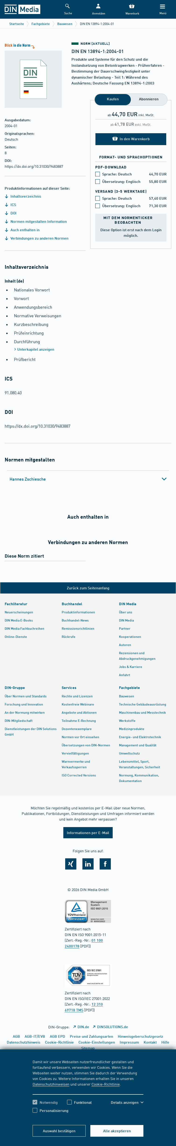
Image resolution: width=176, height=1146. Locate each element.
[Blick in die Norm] (30, 75)
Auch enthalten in (22, 229)
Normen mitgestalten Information (36, 221)
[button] (98, 9)
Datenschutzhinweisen (51, 1084)
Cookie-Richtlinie (105, 1084)
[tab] (88, 479)
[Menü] (162, 9)
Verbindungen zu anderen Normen (36, 238)
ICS (10, 204)
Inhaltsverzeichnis (23, 196)
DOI (11, 213)
